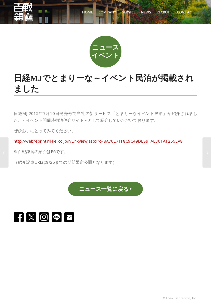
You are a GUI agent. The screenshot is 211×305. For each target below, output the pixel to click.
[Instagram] (44, 217)
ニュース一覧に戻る (104, 189)
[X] (31, 217)
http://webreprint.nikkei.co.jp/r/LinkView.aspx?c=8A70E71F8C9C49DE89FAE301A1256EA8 (98, 141)
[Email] (69, 217)
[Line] (57, 217)
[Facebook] (19, 217)
